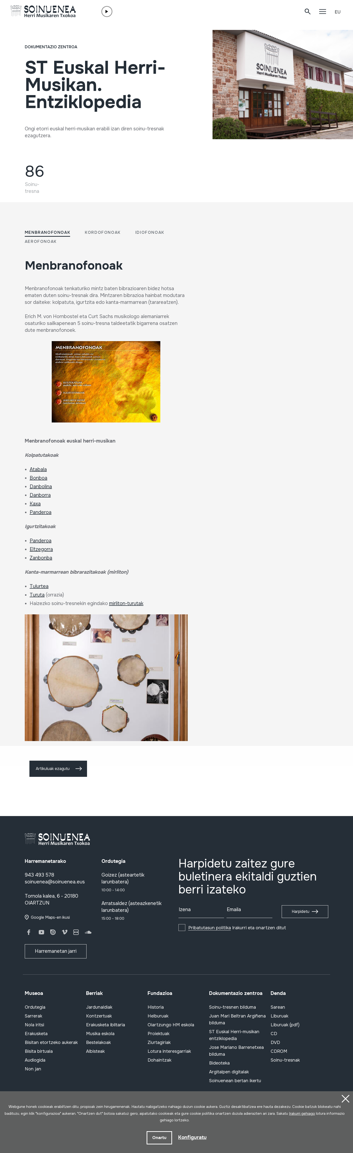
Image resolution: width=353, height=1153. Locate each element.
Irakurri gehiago (302, 1113)
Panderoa (40, 512)
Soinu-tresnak (285, 1060)
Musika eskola (100, 1033)
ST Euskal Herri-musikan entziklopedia (234, 1035)
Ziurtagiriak (159, 1042)
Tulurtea (39, 586)
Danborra (40, 495)
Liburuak (279, 1016)
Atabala (38, 469)
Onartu (159, 1137)
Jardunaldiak (99, 1007)
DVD (275, 1042)
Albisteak (95, 1051)
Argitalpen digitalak (229, 1072)
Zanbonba (41, 558)
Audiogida (35, 1060)
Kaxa (35, 504)
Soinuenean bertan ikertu (235, 1080)
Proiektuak (158, 1033)
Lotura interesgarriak (169, 1051)
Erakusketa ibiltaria (105, 1025)
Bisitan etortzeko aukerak (51, 1042)
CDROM (279, 1051)
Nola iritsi (34, 1025)
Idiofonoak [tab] (149, 232)
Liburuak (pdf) (285, 1025)
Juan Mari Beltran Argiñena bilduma (237, 1019)
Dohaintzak (159, 1060)
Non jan (33, 1069)
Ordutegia (35, 1007)
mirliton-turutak (126, 603)
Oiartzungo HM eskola (171, 1025)
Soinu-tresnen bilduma (232, 1007)
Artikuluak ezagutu (53, 768)
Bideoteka (219, 1063)
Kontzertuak (99, 1016)
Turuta (37, 595)
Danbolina (41, 487)
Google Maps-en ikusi (50, 917)
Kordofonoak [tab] (103, 232)
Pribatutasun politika (209, 927)
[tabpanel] (106, 503)
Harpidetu (300, 911)
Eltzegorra (41, 549)
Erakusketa (36, 1033)
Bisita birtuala (39, 1051)
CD (274, 1033)
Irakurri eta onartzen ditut (237, 927)
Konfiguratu (192, 1137)
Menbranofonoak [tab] (47, 232)
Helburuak (158, 1016)
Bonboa (38, 478)
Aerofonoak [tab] (41, 241)
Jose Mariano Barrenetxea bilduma (236, 1051)
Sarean (278, 1007)
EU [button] (337, 12)
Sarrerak (33, 1016)
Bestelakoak (98, 1042)
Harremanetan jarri (55, 951)
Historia (156, 1007)
